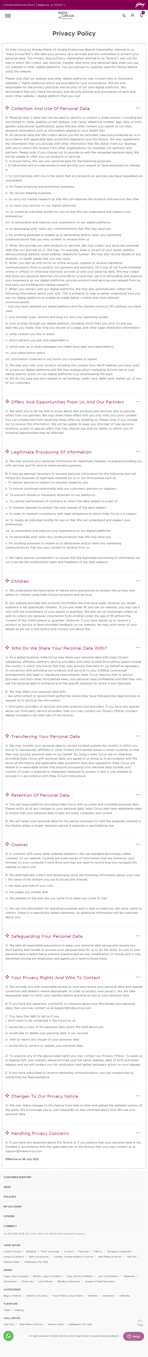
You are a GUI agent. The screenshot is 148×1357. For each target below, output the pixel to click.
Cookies (19, 844)
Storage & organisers (119, 1251)
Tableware (129, 1276)
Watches (93, 1296)
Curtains (69, 1251)
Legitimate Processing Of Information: (51, 452)
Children (20, 581)
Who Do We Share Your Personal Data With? (59, 648)
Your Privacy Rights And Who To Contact (55, 977)
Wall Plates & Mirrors (110, 1257)
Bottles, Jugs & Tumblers (47, 1276)
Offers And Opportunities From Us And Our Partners (67, 402)
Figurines (83, 1251)
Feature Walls (11, 1262)
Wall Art (131, 1257)
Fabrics (98, 1251)
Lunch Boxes (45, 1281)
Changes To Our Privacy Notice (44, 1096)
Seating (19, 1310)
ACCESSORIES (12, 1289)
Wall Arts (9, 1324)
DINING (8, 1270)
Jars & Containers (108, 1276)
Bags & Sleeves (12, 1296)
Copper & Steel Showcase (99, 1281)
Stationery (108, 1296)
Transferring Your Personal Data (45, 736)
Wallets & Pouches (36, 1296)
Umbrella (124, 1296)
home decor (12, 1245)
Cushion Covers (13, 1251)
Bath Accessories (39, 1257)
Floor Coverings (50, 1251)
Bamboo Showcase (69, 1281)
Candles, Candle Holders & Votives (73, 1257)
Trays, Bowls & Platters (79, 1276)
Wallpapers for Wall (36, 1262)
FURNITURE (11, 1304)
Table (7, 1310)
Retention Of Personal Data (40, 795)
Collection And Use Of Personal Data (50, 108)
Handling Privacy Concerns (40, 1133)
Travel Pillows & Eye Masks (67, 1296)
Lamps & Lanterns (14, 1257)
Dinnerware (10, 1281)
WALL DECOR (12, 1318)
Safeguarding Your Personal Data (46, 936)
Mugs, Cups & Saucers (16, 1276)
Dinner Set (27, 1281)
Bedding (31, 1251)
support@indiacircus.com (73, 1008)
